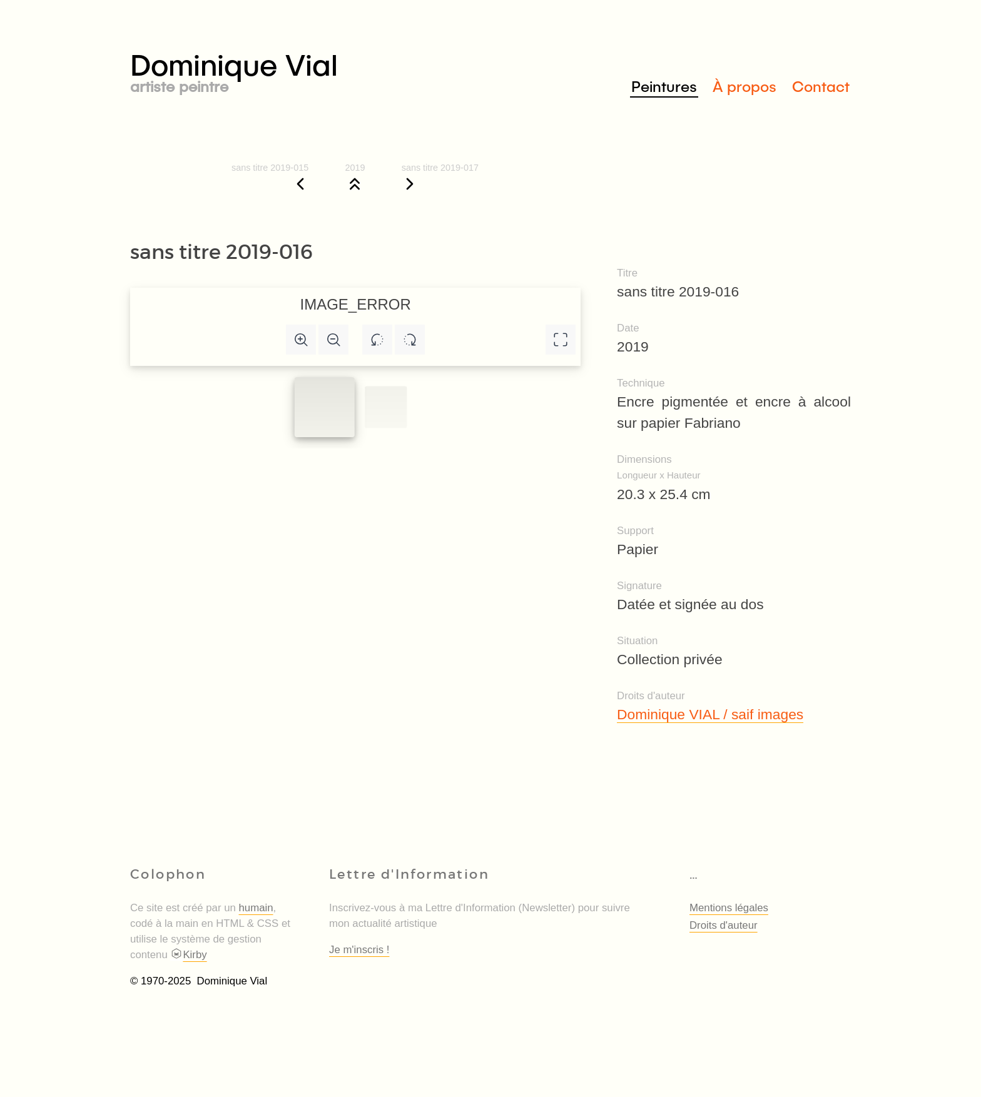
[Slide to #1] (325, 407)
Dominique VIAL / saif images (710, 714)
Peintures (664, 86)
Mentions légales (728, 908)
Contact (821, 86)
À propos (744, 86)
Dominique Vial (310, 70)
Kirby (188, 955)
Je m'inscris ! (359, 950)
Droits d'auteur (723, 925)
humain (256, 908)
